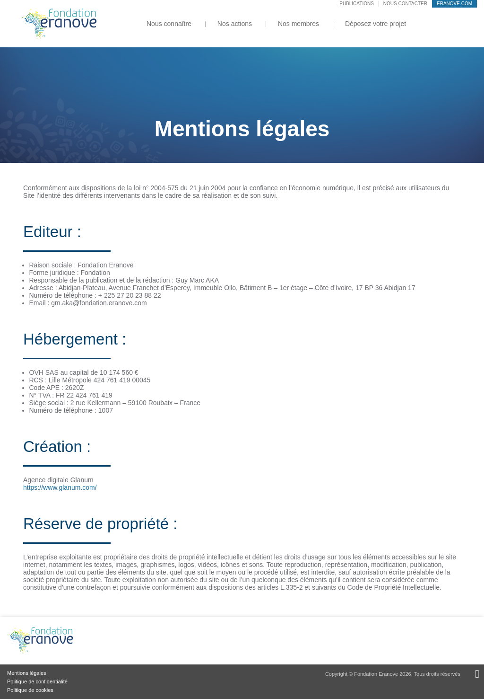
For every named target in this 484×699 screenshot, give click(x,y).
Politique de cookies (30, 690)
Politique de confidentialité (37, 681)
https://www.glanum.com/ (60, 487)
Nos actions (234, 23)
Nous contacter (405, 3)
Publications (356, 3)
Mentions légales (26, 673)
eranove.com (454, 3)
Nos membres (298, 23)
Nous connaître (169, 23)
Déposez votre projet (375, 23)
